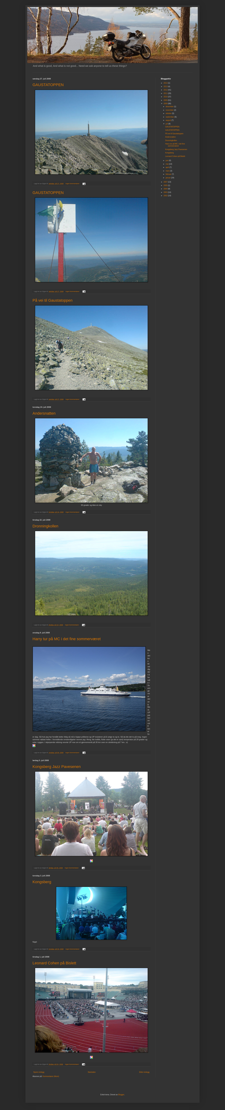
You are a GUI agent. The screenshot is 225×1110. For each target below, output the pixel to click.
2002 (165, 196)
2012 (165, 90)
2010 (165, 97)
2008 (165, 104)
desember (170, 107)
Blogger (121, 1095)
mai (167, 164)
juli (167, 124)
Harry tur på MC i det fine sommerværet (67, 639)
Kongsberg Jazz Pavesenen (57, 766)
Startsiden (92, 1072)
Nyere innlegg (38, 1072)
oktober (169, 113)
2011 (165, 93)
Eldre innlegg (144, 1072)
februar (169, 174)
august (168, 120)
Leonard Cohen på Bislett (54, 963)
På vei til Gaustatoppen (52, 300)
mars (168, 171)
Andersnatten (44, 413)
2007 (165, 182)
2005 (165, 185)
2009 (165, 100)
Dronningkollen (45, 526)
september (170, 117)
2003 (165, 192)
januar (168, 178)
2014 (165, 83)
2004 (165, 189)
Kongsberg (42, 882)
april (167, 167)
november (170, 110)
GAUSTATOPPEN (48, 85)
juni (167, 160)
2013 (165, 86)
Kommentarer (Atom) (51, 1076)
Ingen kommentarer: (73, 183)
